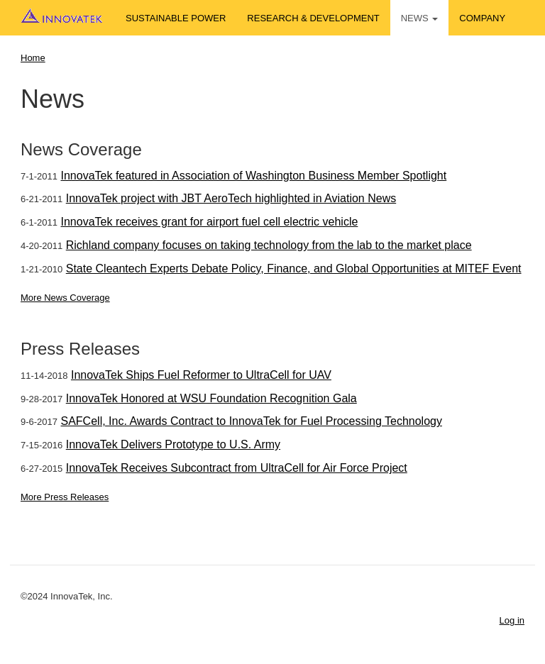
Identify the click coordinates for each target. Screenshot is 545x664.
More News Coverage (65, 297)
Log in (512, 620)
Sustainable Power (176, 18)
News (420, 18)
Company (482, 18)
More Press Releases (65, 497)
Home (33, 57)
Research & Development (313, 18)
